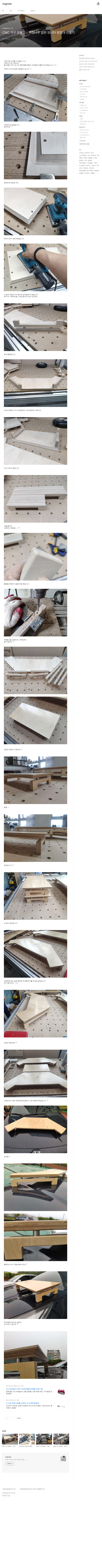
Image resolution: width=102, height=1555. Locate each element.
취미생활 (81, 102)
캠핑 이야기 (83, 137)
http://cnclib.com (11, 1400)
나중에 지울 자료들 (84, 144)
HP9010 (88, 165)
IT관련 (81, 84)
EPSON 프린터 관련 (85, 86)
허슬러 (80, 158)
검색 (93, 3)
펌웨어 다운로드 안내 (84, 69)
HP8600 (85, 168)
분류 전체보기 (83, 80)
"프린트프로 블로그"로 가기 (9, 1489)
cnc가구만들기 (83, 155)
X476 (92, 153)
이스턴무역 (82, 165)
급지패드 (90, 160)
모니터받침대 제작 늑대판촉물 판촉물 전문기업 (24, 1389)
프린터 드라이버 (84, 91)
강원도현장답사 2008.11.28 (87, 121)
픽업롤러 (92, 173)
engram (7, 3)
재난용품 (90, 158)
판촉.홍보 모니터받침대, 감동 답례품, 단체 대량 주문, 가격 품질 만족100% (29, 1393)
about (33, 11)
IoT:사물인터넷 (83, 110)
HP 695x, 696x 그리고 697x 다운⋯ (88, 61)
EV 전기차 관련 (83, 132)
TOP (98, 1489)
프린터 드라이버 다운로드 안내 (86, 67)
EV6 (98, 155)
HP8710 (87, 153)
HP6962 (87, 173)
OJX (89, 155)
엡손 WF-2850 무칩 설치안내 (86, 64)
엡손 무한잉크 (90, 170)
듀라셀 (85, 158)
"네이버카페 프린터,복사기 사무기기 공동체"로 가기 (32, 1489)
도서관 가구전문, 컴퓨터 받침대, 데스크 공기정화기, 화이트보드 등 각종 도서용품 (29, 1407)
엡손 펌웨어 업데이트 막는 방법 (86, 58)
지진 (98, 165)
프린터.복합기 (83, 89)
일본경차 (96, 170)
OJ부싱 (95, 158)
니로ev (95, 163)
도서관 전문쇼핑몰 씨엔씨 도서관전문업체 (22, 1403)
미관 (86, 160)
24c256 (81, 153)
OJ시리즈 (82, 94)
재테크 (81, 119)
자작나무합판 (82, 163)
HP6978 (93, 155)
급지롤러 (81, 173)
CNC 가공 (82, 113)
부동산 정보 (83, 124)
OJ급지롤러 (90, 163)
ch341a (93, 165)
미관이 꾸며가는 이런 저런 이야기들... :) (16, 1459)
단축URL (82, 99)
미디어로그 (21, 11)
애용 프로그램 (83, 97)
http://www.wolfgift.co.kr (13, 1386)
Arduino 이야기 (84, 108)
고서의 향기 (82, 141)
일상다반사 (82, 127)
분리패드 (81, 160)
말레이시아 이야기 (84, 130)
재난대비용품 (82, 170)
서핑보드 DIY (83, 105)
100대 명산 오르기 (84, 135)
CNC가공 (91, 168)
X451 (80, 168)
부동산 (81, 116)
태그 (11, 11)
